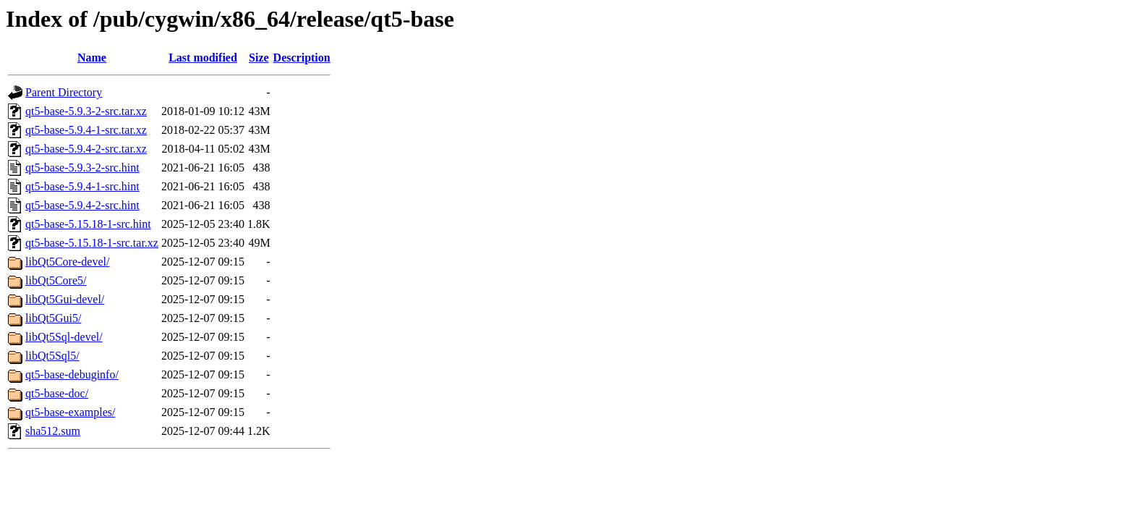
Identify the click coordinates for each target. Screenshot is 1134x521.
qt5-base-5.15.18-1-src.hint (88, 224)
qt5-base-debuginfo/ (72, 374)
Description (302, 57)
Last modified (203, 57)
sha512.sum (52, 431)
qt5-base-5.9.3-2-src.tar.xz (86, 111)
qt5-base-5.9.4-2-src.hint (82, 205)
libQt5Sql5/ (52, 356)
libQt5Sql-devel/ (64, 337)
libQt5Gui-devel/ (64, 299)
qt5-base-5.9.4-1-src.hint (82, 186)
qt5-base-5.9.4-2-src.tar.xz (86, 149)
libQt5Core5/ (55, 280)
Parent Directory (63, 92)
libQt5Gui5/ (53, 318)
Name (91, 57)
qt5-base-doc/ (56, 393)
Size (259, 57)
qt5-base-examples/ (70, 412)
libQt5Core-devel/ (67, 261)
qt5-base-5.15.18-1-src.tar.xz (91, 243)
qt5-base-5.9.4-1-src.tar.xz (86, 130)
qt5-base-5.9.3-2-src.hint (82, 167)
